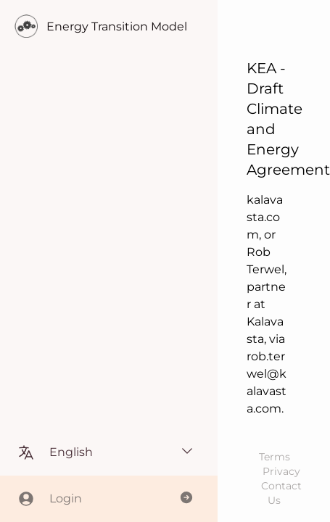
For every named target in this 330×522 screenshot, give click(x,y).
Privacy (281, 471)
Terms (274, 456)
